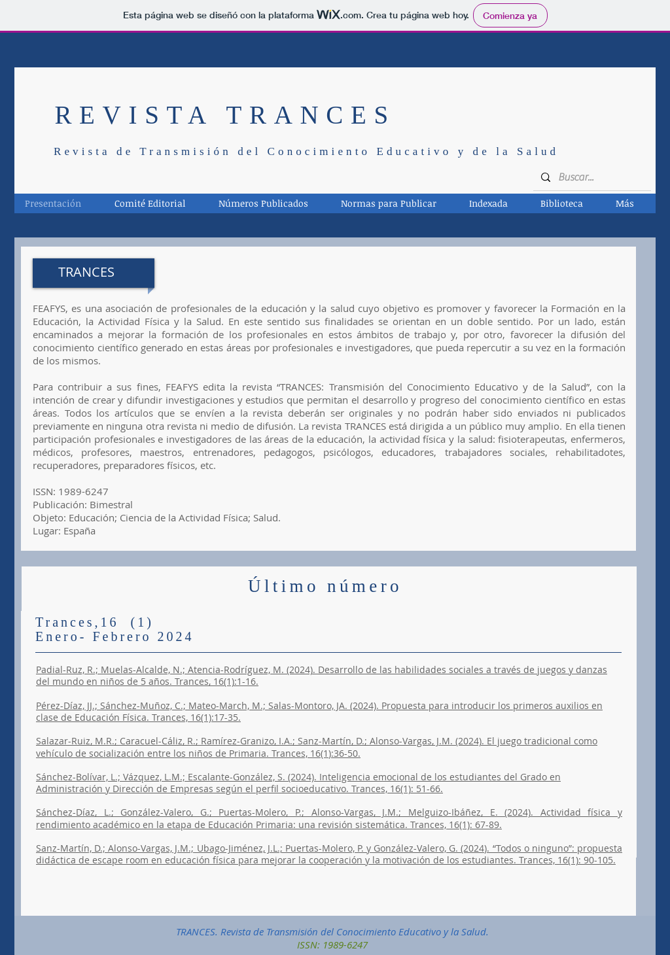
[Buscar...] (591, 177)
